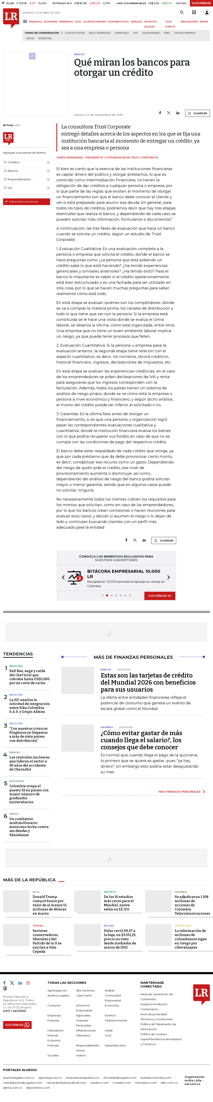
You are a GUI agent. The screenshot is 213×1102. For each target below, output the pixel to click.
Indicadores (55, 1030)
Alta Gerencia (85, 990)
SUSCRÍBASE (201, 3)
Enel (167, 33)
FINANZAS (35, 21)
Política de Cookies (153, 1034)
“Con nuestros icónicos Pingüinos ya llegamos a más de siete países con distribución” (28, 735)
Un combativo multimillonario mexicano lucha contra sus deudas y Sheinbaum (29, 827)
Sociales (53, 1055)
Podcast (53, 1045)
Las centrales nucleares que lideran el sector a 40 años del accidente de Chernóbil (29, 763)
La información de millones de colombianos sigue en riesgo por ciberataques (191, 939)
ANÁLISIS (136, 21)
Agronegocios (57, 990)
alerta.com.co (12, 1087)
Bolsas (109, 925)
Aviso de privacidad (153, 1014)
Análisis (109, 990)
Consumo (54, 1005)
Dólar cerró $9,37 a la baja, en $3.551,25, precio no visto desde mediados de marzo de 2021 (120, 939)
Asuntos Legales (58, 995)
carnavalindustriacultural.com (66, 1082)
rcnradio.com (122, 1082)
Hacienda (181, 891)
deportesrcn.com (38, 1087)
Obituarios (83, 1035)
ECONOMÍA (51, 21)
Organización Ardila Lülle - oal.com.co (194, 1080)
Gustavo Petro (75, 33)
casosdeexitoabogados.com (22, 1082)
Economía (112, 1005)
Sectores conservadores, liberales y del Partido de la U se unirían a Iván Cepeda (47, 941)
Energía (14, 752)
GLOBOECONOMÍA (94, 21)
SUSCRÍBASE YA (160, 595)
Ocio (108, 1035)
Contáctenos (149, 1009)
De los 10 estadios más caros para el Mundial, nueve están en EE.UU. (119, 903)
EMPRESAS (66, 21)
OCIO (78, 21)
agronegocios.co (50, 1077)
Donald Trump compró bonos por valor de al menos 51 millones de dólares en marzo (50, 905)
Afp (135, 33)
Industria (16, 666)
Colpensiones (151, 33)
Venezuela (122, 33)
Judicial (38, 925)
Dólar (30, 38)
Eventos (110, 1015)
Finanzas (53, 1020)
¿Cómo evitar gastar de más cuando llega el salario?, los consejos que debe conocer (141, 740)
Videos (80, 1055)
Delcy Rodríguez (100, 33)
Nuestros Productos (153, 1004)
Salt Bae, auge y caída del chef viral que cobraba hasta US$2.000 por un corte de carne (29, 677)
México (14, 813)
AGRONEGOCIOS (118, 21)
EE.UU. (36, 891)
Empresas (54, 1015)
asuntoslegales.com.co (18, 1077)
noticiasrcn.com (146, 1082)
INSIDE (204, 21)
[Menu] (25, 21)
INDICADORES (189, 21)
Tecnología (183, 925)
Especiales (83, 1015)
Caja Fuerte (84, 995)
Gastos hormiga (185, 33)
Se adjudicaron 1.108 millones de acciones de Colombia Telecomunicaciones (192, 905)
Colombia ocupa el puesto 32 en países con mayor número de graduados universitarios (29, 794)
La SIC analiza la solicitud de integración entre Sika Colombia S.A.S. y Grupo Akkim (29, 706)
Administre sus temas (21, 201)
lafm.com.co (169, 1082)
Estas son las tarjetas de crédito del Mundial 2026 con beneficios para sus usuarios (148, 682)
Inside (109, 1030)
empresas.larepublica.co (82, 1077)
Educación (16, 781)
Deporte (110, 891)
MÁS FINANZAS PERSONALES (180, 791)
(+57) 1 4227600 (14, 1010)
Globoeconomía (116, 1020)
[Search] (182, 12)
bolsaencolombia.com (156, 1077)
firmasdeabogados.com (120, 1077)
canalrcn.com (99, 1082)
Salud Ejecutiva (115, 1045)
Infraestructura (85, 1030)
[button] (62, 577)
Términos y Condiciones (156, 1019)
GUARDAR (197, 113)
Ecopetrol (45, 38)
